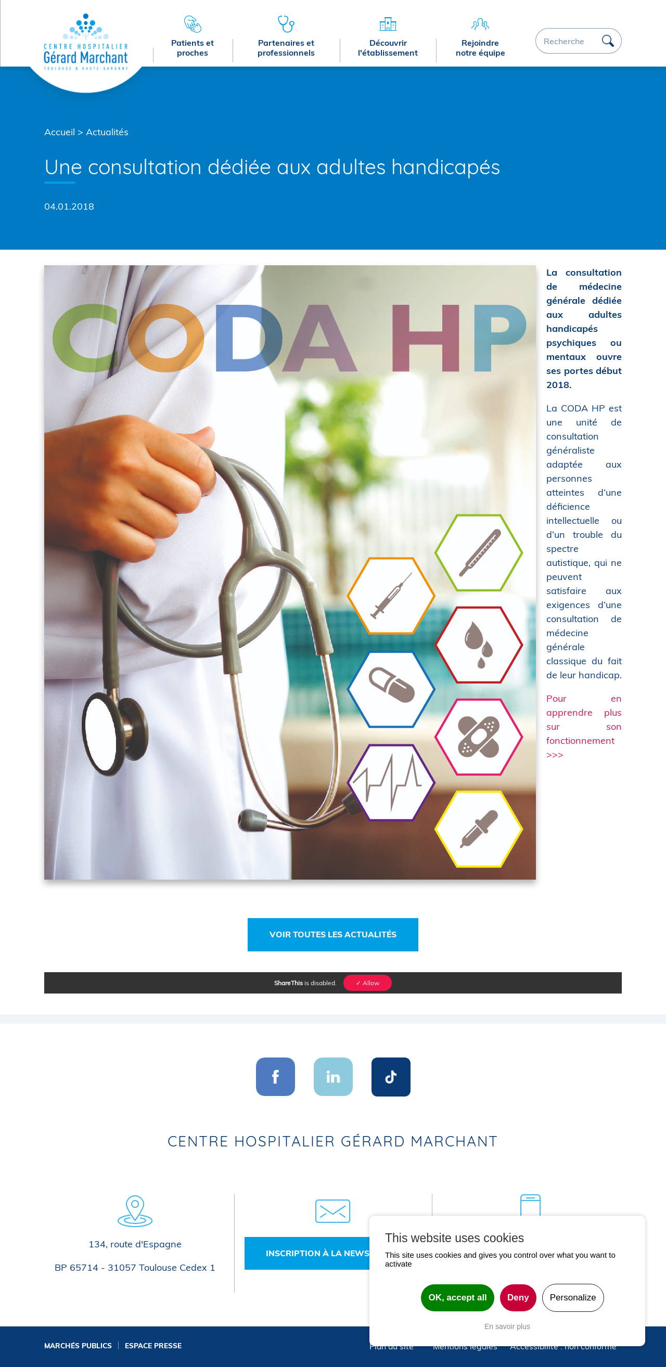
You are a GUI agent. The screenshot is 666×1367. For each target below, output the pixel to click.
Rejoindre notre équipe (480, 47)
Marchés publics (78, 1345)
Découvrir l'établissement (388, 47)
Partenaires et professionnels (286, 47)
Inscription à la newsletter (333, 1253)
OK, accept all (457, 1297)
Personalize (573, 1297)
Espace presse (153, 1345)
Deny (518, 1297)
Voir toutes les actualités (333, 934)
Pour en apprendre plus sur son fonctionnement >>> (584, 726)
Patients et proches (192, 47)
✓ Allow (367, 983)
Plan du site (391, 1346)
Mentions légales (465, 1346)
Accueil (59, 132)
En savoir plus (507, 1326)
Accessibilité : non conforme (563, 1346)
